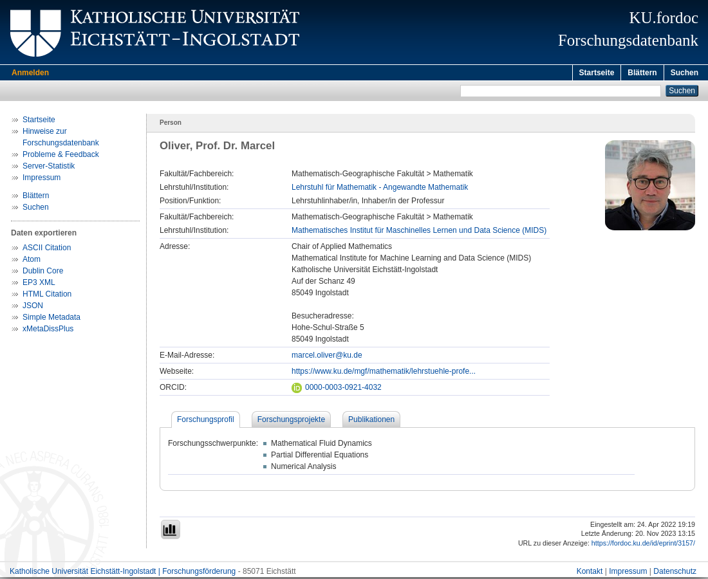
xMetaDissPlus (48, 330)
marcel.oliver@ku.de (327, 357)
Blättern (642, 72)
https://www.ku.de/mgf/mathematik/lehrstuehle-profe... (384, 373)
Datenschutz (674, 573)
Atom (32, 261)
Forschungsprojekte (291, 421)
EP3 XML (39, 284)
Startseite (597, 72)
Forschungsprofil (205, 421)
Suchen (684, 72)
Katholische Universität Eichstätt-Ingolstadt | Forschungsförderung (123, 573)
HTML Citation (47, 295)
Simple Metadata (51, 319)
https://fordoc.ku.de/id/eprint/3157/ (643, 545)
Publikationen (371, 421)
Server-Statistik (49, 167)
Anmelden (30, 72)
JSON (33, 307)
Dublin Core (43, 272)
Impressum (42, 179)
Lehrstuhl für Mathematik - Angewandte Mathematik (380, 189)
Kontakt (590, 573)
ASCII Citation (47, 249)
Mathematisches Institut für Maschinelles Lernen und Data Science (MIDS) (419, 232)
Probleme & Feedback (61, 156)
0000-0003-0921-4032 (337, 389)
